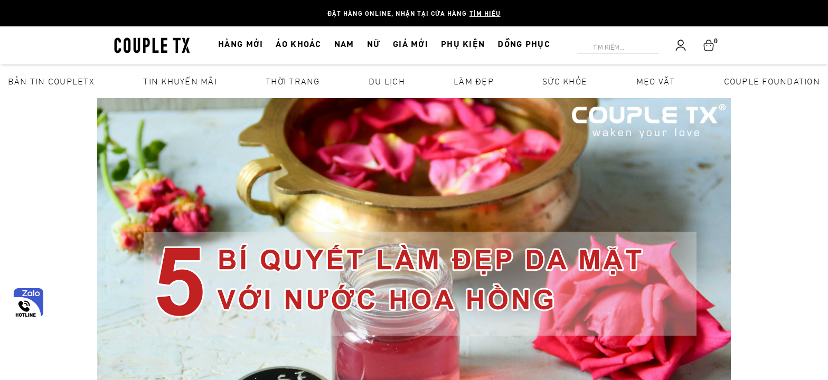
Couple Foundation (772, 81)
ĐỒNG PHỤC (523, 43)
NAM (344, 43)
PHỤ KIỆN (463, 43)
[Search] (6, 6)
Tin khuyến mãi (180, 81)
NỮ (374, 43)
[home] (152, 44)
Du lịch (387, 81)
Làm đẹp (474, 81)
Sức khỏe (564, 81)
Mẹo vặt (655, 81)
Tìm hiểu (485, 13)
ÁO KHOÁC (298, 43)
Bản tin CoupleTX (51, 81)
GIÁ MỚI (410, 43)
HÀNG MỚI (240, 43)
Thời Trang (293, 81)
